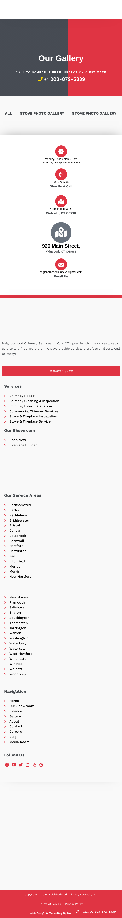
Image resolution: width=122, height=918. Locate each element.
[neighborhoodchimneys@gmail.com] (61, 264)
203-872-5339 (61, 181)
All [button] (8, 113)
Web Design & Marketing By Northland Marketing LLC (65, 913)
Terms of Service (50, 903)
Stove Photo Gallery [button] (42, 113)
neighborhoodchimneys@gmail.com (61, 272)
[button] (118, 13)
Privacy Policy (74, 903)
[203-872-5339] (61, 174)
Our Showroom (19, 430)
